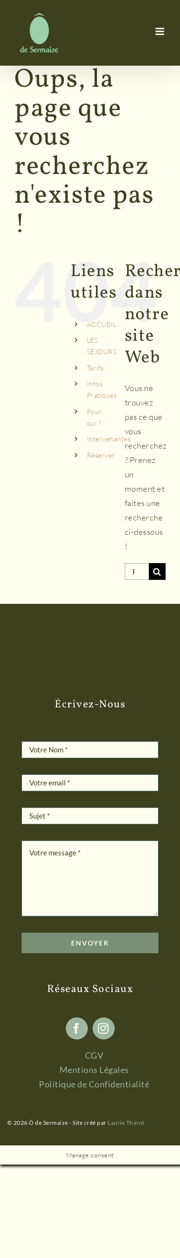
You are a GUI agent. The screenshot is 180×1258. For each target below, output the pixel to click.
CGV (94, 1055)
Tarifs (95, 368)
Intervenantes (109, 439)
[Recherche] (157, 571)
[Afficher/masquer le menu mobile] (161, 31)
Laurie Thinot (126, 1122)
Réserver (101, 455)
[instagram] (104, 1028)
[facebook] (77, 1028)
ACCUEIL (102, 324)
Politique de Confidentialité (94, 1084)
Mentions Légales (94, 1069)
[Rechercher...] (137, 571)
